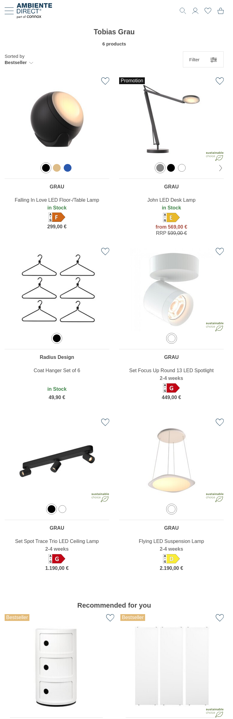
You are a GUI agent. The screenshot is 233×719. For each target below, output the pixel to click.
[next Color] (220, 168)
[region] (57, 158)
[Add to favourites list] (105, 81)
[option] (46, 167)
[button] (19, 59)
